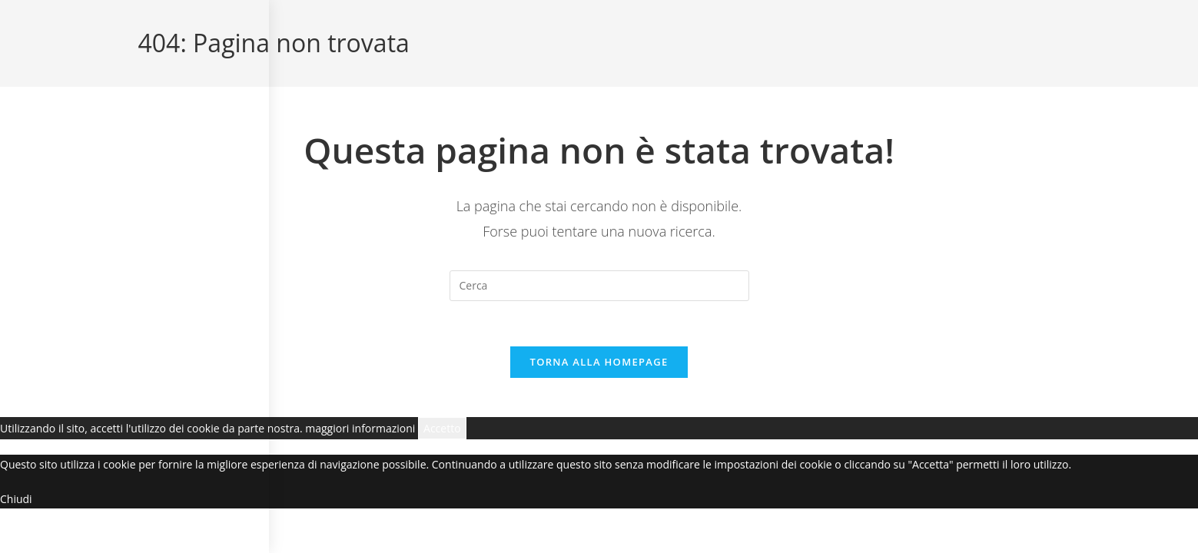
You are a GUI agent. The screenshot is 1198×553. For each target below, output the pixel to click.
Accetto (442, 429)
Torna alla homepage (599, 363)
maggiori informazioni (360, 429)
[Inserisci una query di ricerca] (599, 285)
